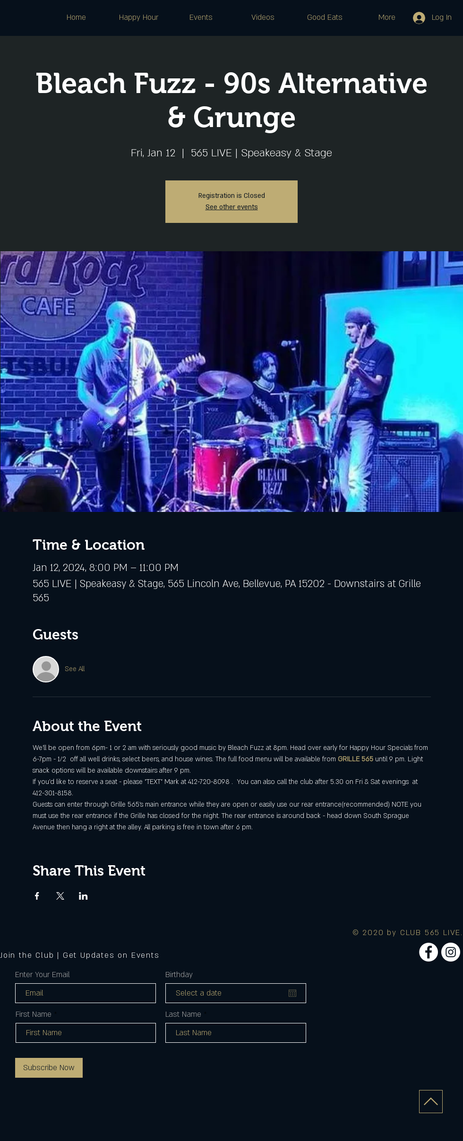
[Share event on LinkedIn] (83, 896)
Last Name (183, 1014)
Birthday (179, 975)
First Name (33, 1014)
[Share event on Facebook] (37, 896)
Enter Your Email (42, 975)
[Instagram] (450, 952)
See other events (232, 207)
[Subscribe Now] (49, 1068)
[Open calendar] (292, 993)
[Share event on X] (60, 896)
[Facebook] (428, 952)
